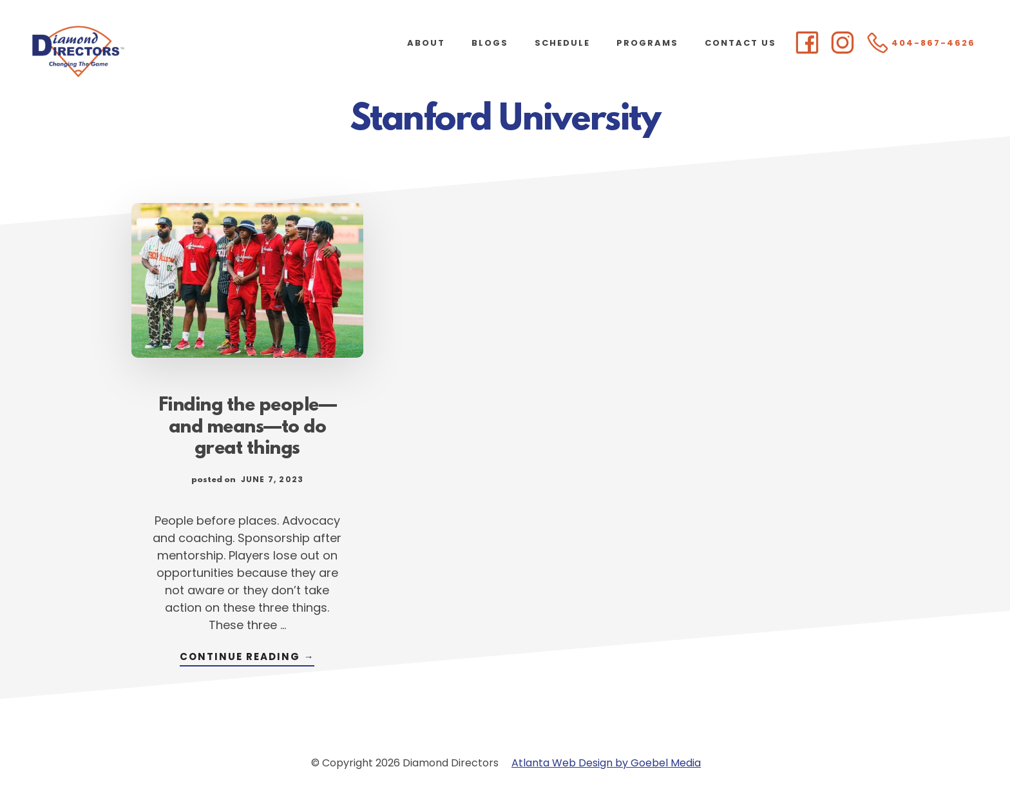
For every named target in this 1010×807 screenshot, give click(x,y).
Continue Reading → (247, 657)
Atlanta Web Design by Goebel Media (606, 762)
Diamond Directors (128, 51)
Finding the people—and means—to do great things (247, 428)
